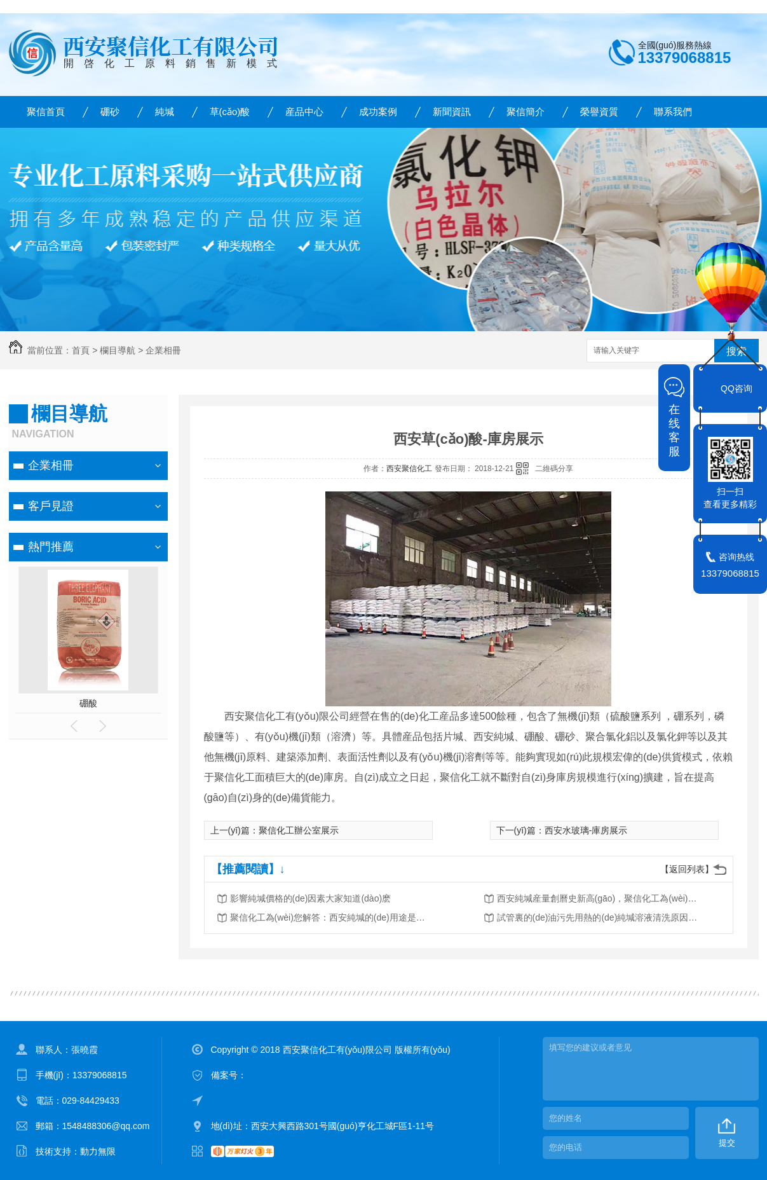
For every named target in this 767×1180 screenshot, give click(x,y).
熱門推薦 (51, 546)
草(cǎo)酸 (230, 111)
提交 (727, 1143)
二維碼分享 (554, 468)
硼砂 (109, 111)
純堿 (164, 111)
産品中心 (304, 111)
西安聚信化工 (409, 468)
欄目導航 (117, 350)
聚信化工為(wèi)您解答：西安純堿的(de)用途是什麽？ (331, 917)
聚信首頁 (46, 111)
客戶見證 (51, 506)
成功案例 (378, 111)
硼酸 (88, 703)
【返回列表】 (687, 869)
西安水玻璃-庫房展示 (586, 830)
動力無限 (98, 1151)
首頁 (81, 350)
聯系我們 (673, 111)
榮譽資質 (599, 111)
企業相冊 (163, 350)
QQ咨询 (736, 388)
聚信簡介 (525, 111)
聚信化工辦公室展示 (299, 830)
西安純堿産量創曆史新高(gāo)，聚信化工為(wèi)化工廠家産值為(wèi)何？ (598, 898)
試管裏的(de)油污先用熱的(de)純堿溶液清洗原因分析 (598, 917)
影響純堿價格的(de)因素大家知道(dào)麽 (310, 898)
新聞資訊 (452, 111)
